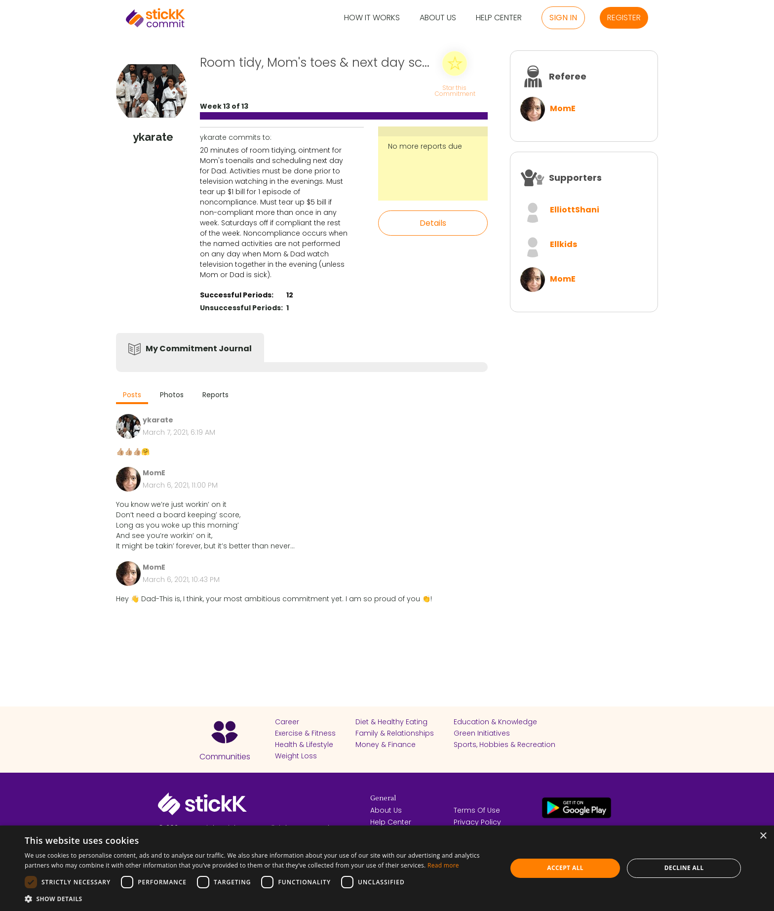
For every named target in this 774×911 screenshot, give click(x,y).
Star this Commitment (454, 90)
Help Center (499, 18)
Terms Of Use (477, 810)
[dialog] (387, 868)
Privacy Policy (477, 822)
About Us (438, 18)
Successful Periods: (236, 295)
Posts (132, 395)
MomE (563, 108)
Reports (215, 395)
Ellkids (563, 244)
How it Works (372, 18)
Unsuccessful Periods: (241, 308)
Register (624, 17)
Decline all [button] (684, 868)
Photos (172, 395)
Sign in (563, 17)
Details (433, 223)
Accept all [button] (565, 868)
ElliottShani (574, 209)
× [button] (763, 836)
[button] (259, 899)
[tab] (132, 396)
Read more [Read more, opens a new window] (443, 865)
